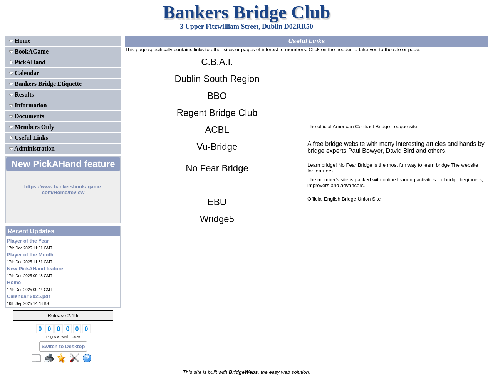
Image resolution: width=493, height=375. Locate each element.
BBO (217, 95)
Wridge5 (217, 219)
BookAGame (29, 51)
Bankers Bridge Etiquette (45, 83)
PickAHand (27, 62)
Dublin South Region (216, 79)
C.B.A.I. (217, 62)
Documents (26, 116)
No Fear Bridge (217, 168)
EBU (217, 202)
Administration (32, 148)
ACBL (217, 129)
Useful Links (28, 137)
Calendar (24, 73)
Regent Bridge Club (217, 112)
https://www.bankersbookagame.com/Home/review (63, 189)
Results (21, 94)
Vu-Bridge (217, 146)
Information (28, 105)
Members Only (31, 127)
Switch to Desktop (63, 346)
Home (19, 40)
